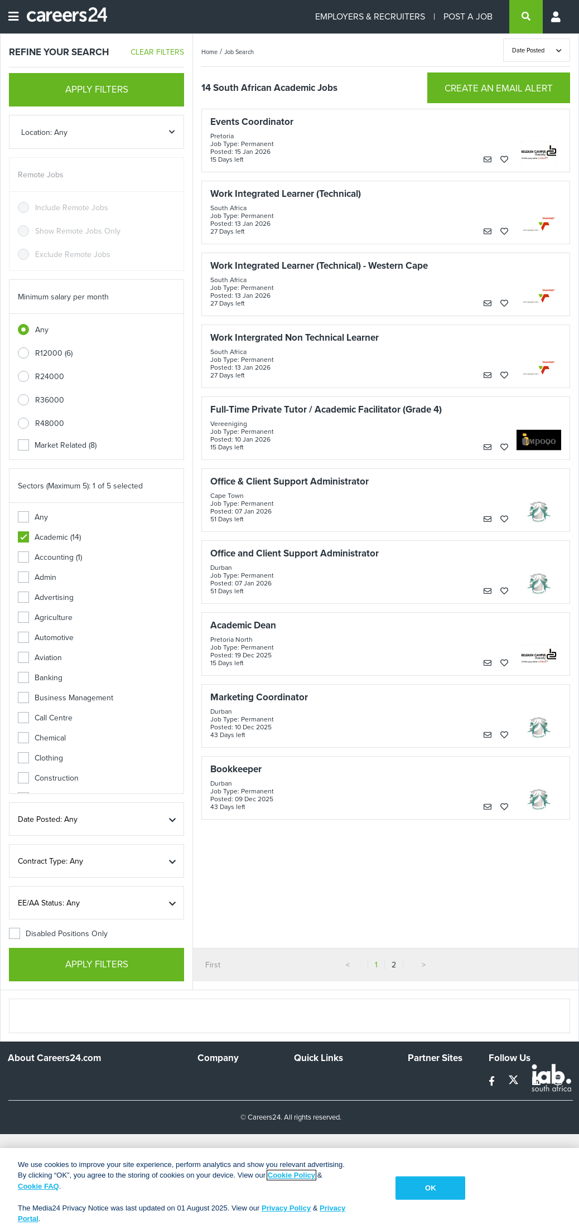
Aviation (40, 658)
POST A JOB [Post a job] (468, 16)
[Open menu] (13, 16)
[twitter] (514, 1081)
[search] (526, 16)
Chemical (42, 738)
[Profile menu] (557, 17)
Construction (48, 778)
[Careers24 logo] (62, 16)
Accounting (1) (50, 557)
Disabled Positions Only (58, 934)
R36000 (49, 400)
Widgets (308, 1134)
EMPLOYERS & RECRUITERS (370, 16)
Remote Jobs (41, 175)
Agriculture (45, 617)
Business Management (65, 698)
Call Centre (45, 718)
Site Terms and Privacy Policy (332, 1114)
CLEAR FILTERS (157, 52)
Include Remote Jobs (71, 208)
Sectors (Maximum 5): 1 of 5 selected (80, 486)
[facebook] (493, 1081)
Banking (40, 678)
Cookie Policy (291, 1175)
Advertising (46, 597)
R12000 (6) (54, 353)
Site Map (309, 1095)
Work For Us (218, 1080)
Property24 (427, 1110)
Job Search (239, 51)
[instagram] (558, 1081)
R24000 (49, 376)
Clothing (40, 758)
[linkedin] (537, 1081)
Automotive (46, 637)
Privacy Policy (286, 1208)
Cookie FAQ (38, 1186)
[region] (289, 1189)
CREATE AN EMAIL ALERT (499, 88)
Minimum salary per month (63, 297)
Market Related (57, 445)
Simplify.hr (425, 1080)
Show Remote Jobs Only (77, 231)
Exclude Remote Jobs (72, 254)
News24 (422, 1095)
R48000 (49, 423)
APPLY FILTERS (96, 89)
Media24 (422, 1125)
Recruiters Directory (329, 1080)
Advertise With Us (228, 1095)
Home (209, 51)
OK (430, 1188)
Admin (37, 577)
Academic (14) (49, 537)
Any (42, 330)
